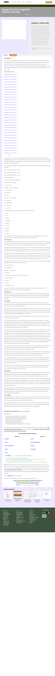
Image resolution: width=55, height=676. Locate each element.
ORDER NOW (49, 2)
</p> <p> (27, 6)
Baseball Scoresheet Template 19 (10, 114)
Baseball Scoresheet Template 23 (10, 125)
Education (7, 438)
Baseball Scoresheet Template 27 (10, 135)
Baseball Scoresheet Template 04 (10, 76)
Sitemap (31, 522)
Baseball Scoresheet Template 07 (10, 84)
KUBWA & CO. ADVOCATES (35, 480)
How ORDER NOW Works (34, 517)
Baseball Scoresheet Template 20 (10, 117)
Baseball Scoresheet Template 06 (10, 81)
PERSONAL (7, 14)
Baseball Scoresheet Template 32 (10, 147)
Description (6, 55)
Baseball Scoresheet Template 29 (10, 140)
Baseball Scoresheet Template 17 (10, 109)
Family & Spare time (12, 14)
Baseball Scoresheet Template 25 (10, 130)
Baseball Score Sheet (21, 14)
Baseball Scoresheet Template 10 (10, 92)
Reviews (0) (13, 55)
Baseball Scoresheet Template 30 (10, 142)
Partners (31, 513)
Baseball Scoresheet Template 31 (10, 145)
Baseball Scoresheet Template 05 (10, 79)
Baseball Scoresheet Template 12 (10, 97)
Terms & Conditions (33, 519)
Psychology (33, 449)
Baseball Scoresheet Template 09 (10, 89)
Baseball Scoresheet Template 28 (10, 137)
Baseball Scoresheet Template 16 (10, 107)
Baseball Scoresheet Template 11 (10, 94)
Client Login (32, 521)
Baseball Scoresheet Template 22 (10, 122)
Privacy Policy (32, 518)
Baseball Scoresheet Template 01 (10, 150)
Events (6, 442)
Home (3, 14)
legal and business (22, 411)
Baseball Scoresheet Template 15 (10, 104)
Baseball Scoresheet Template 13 (10, 99)
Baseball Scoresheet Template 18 (10, 112)
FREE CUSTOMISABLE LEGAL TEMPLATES (14, 469)
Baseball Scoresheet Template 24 (10, 127)
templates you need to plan (27, 429)
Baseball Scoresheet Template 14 (10, 102)
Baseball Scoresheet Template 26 (10, 132)
